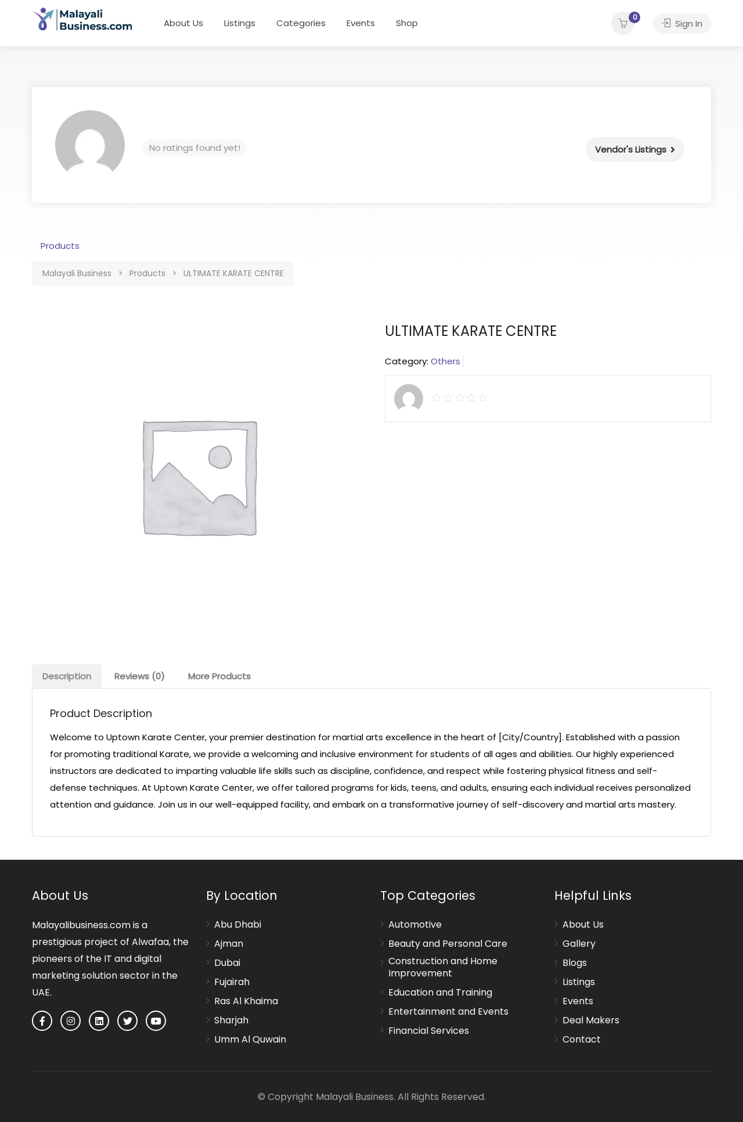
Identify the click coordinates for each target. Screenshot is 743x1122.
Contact (581, 1039)
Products (60, 246)
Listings (239, 23)
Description (66, 676)
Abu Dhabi (237, 924)
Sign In (682, 23)
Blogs (574, 963)
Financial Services (428, 1031)
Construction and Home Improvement (442, 967)
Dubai (227, 963)
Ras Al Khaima (246, 1001)
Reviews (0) (139, 676)
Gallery (579, 944)
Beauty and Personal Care (447, 944)
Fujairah (232, 982)
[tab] (67, 676)
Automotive (415, 924)
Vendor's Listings (630, 149)
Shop (407, 23)
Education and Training (440, 992)
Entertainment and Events (448, 1011)
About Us (183, 23)
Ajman (228, 944)
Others (445, 361)
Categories (301, 23)
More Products (219, 676)
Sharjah (231, 1020)
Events (361, 23)
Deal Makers (590, 1020)
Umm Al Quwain (250, 1039)
